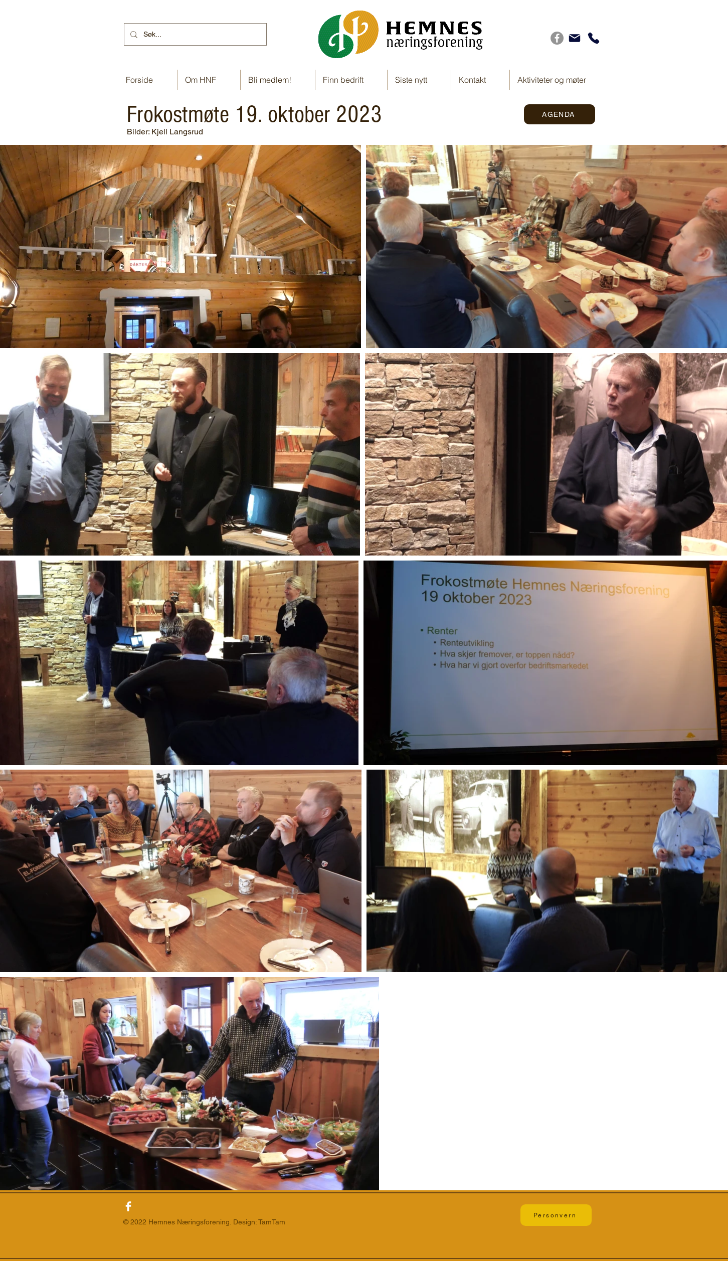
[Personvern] (556, 1215)
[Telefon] (594, 38)
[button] (351, 80)
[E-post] (575, 38)
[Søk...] (194, 34)
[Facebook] (557, 38)
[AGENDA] (559, 114)
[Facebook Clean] (128, 1206)
